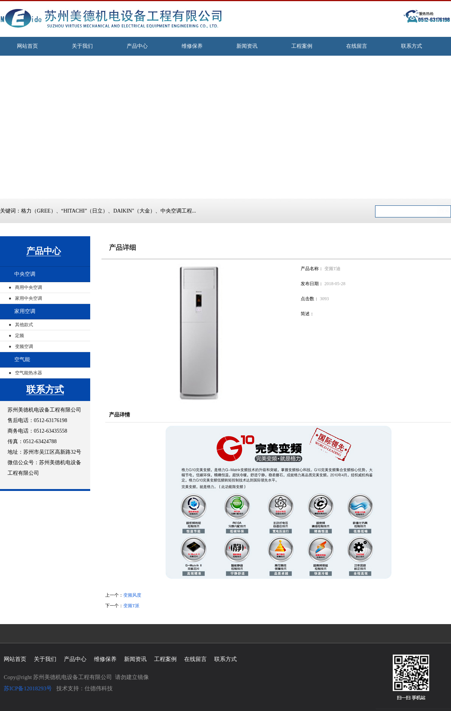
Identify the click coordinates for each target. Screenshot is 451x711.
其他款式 (24, 324)
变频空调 (24, 346)
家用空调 (24, 311)
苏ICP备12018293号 (28, 688)
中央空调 (24, 274)
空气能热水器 (28, 372)
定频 (19, 335)
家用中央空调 (28, 298)
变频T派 (131, 605)
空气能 (22, 359)
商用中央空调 (28, 287)
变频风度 (132, 595)
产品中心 (43, 251)
